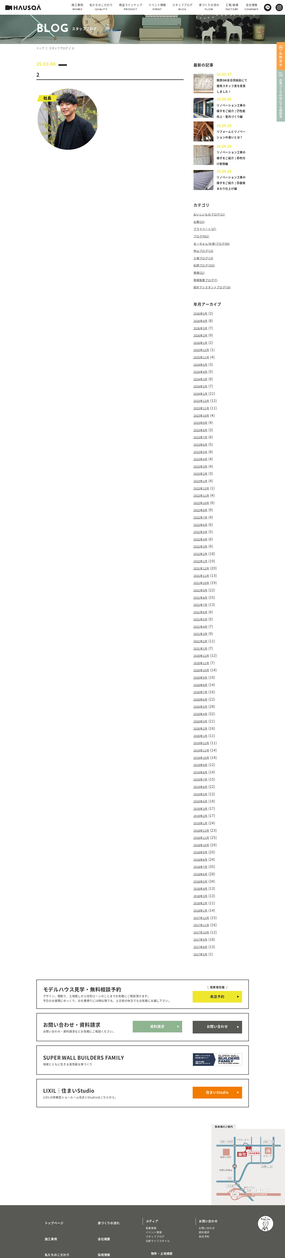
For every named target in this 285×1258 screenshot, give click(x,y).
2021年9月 (202, 585)
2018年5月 (202, 856)
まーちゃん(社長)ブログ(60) (216, 261)
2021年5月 (202, 612)
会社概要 (99, 1191)
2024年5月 (202, 375)
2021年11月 (203, 571)
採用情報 (99, 1203)
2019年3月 (202, 788)
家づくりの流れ (104, 1178)
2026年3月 (202, 341)
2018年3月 (202, 869)
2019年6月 (202, 768)
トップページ (49, 1178)
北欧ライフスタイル (158, 1198)
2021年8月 (202, 592)
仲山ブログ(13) (206, 268)
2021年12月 (203, 565)
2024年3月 (202, 389)
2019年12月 (203, 727)
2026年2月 (202, 348)
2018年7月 (202, 842)
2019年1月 (202, 802)
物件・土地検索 (157, 1209)
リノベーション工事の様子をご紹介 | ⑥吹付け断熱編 (232, 172)
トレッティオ (48, 1222)
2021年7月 (202, 599)
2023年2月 (202, 477)
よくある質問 (102, 1215)
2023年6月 (202, 450)
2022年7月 (202, 517)
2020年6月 (202, 687)
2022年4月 (202, 538)
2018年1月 (202, 883)
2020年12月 (203, 646)
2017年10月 (203, 903)
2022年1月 (202, 558)
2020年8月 (202, 673)
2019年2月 (202, 795)
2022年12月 (203, 490)
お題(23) (200, 241)
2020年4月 (202, 700)
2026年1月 (202, 355)
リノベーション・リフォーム (57, 1231)
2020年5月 (202, 693)
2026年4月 (202, 334)
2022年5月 (202, 531)
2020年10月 (203, 659)
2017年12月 (203, 890)
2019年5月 (202, 775)
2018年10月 (203, 822)
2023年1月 (202, 483)
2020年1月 (202, 720)
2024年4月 (202, 382)
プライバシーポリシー (108, 1228)
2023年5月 (202, 456)
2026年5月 (202, 328)
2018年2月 (202, 876)
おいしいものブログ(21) (213, 234)
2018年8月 (202, 836)
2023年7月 (202, 443)
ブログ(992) (203, 254)
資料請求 (157, 994)
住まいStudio (217, 1052)
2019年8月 (202, 754)
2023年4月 (202, 463)
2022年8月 (202, 510)
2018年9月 (202, 829)
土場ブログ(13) (206, 275)
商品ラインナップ (52, 1215)
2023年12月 (203, 409)
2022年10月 (203, 504)
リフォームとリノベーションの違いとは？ (231, 147)
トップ (40, 48)
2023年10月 (203, 422)
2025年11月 (203, 368)
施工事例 (46, 1191)
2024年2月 (202, 395)
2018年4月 (202, 863)
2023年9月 (202, 429)
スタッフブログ (58, 48)
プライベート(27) (207, 248)
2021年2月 (202, 632)
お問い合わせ (217, 994)
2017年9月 (202, 910)
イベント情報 (154, 1190)
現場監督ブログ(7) (208, 295)
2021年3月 (202, 626)
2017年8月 (202, 917)
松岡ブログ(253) (207, 281)
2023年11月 (203, 416)
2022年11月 (203, 497)
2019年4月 (202, 781)
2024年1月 (202, 402)
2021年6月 (202, 605)
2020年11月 (203, 653)
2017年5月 (202, 924)
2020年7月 (202, 680)
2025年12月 (203, 361)
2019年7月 (202, 761)
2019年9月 (202, 748)
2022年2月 (202, 551)
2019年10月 (203, 741)
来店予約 (217, 966)
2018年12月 (203, 809)
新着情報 (151, 1185)
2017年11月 (203, 897)
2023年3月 (202, 470)
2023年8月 (202, 436)
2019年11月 (203, 734)
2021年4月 (202, 619)
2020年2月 (202, 714)
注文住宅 (45, 1227)
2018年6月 (202, 849)
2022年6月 (202, 524)
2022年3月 (202, 544)
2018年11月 (203, 815)
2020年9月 (202, 666)
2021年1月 (202, 639)
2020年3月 (202, 707)
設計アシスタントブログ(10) (216, 302)
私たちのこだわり (52, 1203)
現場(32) (200, 288)
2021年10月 (203, 578)
